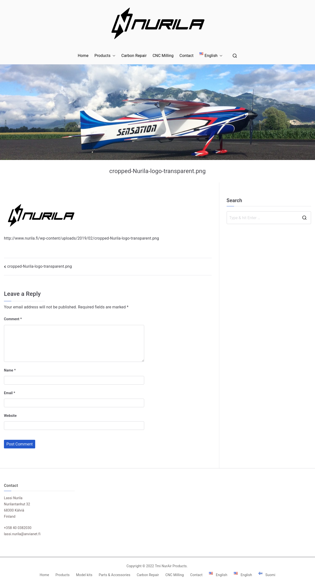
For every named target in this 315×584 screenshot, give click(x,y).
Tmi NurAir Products (171, 566)
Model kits (84, 575)
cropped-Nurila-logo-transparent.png (39, 266)
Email (9, 393)
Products (104, 55)
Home (83, 55)
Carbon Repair (134, 55)
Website (10, 416)
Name (10, 370)
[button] (112, 55)
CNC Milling (163, 55)
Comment (13, 319)
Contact (186, 55)
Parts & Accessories (114, 575)
